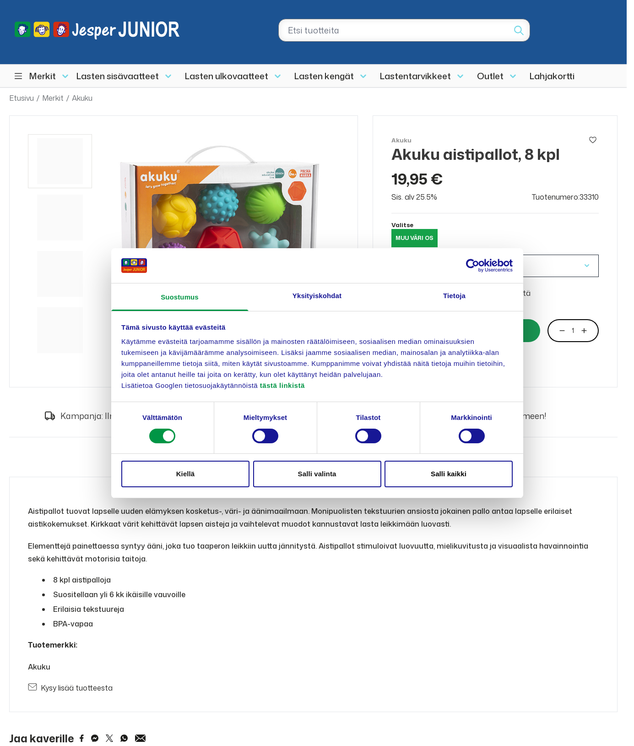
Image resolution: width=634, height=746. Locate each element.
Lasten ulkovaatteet (226, 76)
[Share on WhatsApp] (124, 738)
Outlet (490, 76)
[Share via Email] (140, 738)
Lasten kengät (324, 76)
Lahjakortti (552, 76)
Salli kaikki (448, 474)
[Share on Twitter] (109, 738)
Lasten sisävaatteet (117, 76)
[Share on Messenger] (94, 738)
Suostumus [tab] (180, 297)
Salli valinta (317, 474)
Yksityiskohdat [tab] (317, 295)
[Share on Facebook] (82, 738)
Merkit (42, 76)
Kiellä (185, 474)
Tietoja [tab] (454, 295)
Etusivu (21, 98)
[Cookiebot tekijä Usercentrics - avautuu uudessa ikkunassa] (473, 265)
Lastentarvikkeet (415, 76)
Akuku (82, 98)
